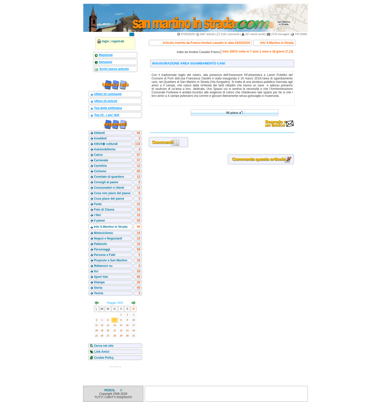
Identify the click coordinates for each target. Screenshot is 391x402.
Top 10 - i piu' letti (106, 115)
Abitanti (99, 133)
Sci (96, 271)
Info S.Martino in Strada (110, 227)
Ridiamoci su (103, 266)
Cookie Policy (103, 357)
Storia (98, 287)
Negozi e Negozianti (108, 238)
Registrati (105, 55)
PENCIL (110, 390)
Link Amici (101, 351)
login (105, 41)
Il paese (99, 220)
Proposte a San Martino (110, 260)
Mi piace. (234, 113)
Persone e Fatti (104, 255)
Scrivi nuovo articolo (113, 69)
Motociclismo (103, 233)
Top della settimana (108, 108)
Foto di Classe (104, 209)
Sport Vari (101, 277)
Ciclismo (100, 171)
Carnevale (101, 160)
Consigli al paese (106, 182)
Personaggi (102, 249)
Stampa (99, 282)
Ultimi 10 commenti (107, 94)
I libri (97, 215)
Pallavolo (100, 244)
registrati (117, 41)
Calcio (98, 155)
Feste (97, 204)
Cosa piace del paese (109, 198)
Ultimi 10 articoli (105, 101)
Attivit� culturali (106, 144)
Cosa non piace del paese (112, 193)
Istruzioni (105, 62)
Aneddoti (100, 138)
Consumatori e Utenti (109, 187)
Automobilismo (104, 149)
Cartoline (100, 166)
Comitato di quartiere (109, 176)
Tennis (98, 293)
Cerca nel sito (103, 345)
